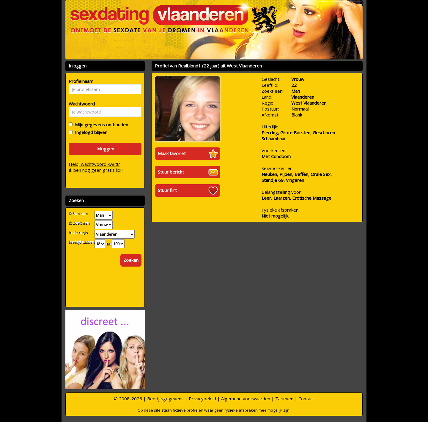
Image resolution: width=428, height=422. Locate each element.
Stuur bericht (171, 172)
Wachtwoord (80, 104)
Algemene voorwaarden (245, 398)
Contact (306, 398)
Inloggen (105, 149)
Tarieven (284, 398)
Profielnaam (80, 81)
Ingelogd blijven (90, 132)
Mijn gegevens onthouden (100, 124)
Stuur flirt (167, 190)
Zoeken (131, 260)
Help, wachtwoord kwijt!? (94, 164)
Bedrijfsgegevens (165, 398)
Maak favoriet (172, 153)
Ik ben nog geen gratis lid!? (96, 170)
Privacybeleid (202, 398)
